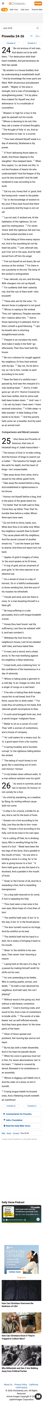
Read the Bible (37, 10)
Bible (3, 1133)
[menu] (3, 4)
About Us (8, 1384)
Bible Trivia (14, 10)
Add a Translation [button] (13, 1120)
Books (9, 1133)
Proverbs (16, 1133)
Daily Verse (25, 10)
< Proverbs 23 (10, 43)
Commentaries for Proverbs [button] (18, 1114)
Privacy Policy (20, 1384)
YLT (38, 36)
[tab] (21, 1114)
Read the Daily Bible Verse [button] (17, 1126)
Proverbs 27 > (32, 43)
